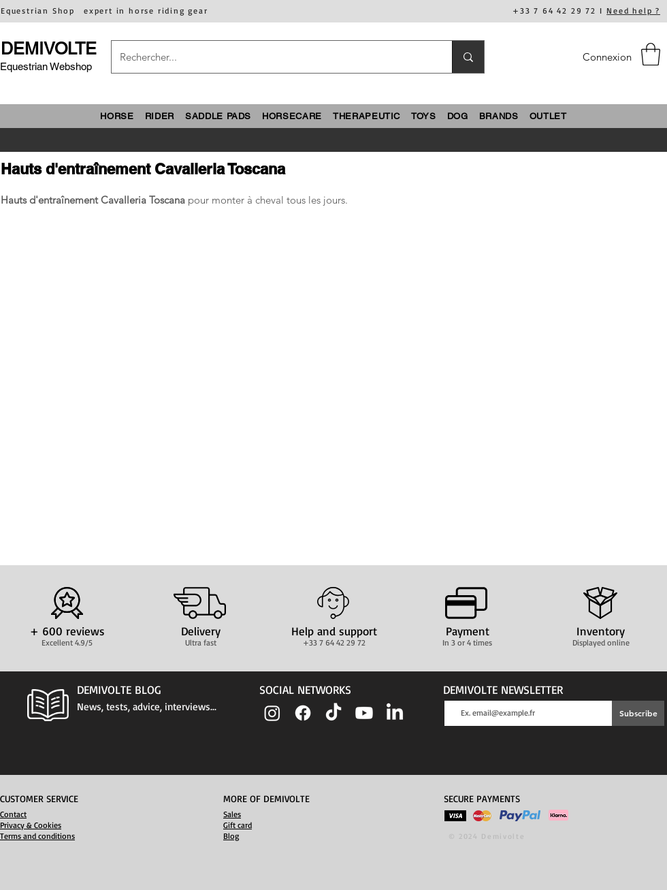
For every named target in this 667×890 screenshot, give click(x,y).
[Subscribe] (638, 713)
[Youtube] (364, 713)
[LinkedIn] (395, 713)
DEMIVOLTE (49, 49)
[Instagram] (272, 713)
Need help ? (633, 10)
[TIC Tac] (333, 713)
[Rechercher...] (271, 57)
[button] (650, 54)
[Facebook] (303, 713)
